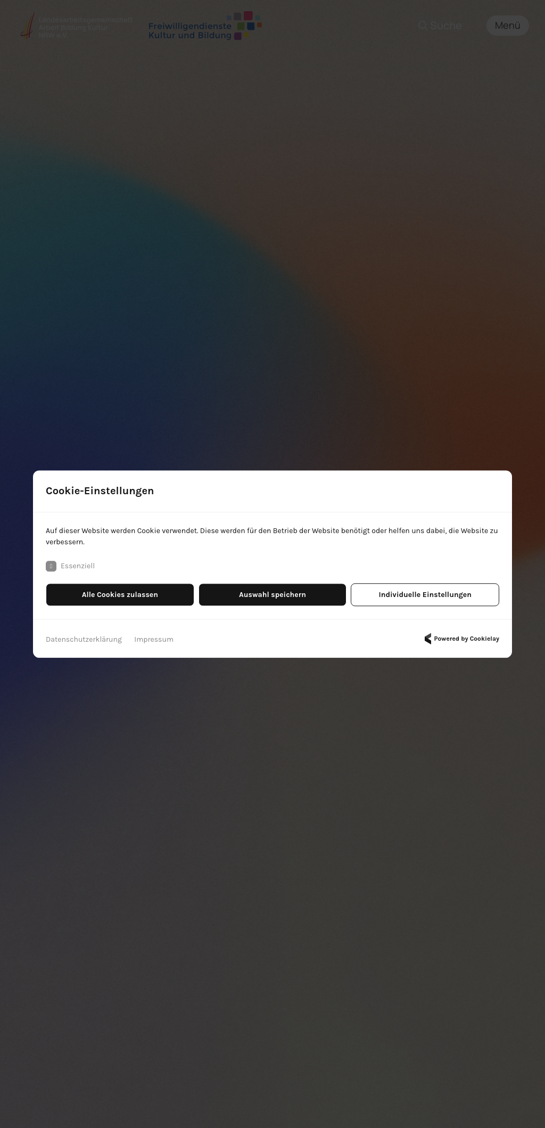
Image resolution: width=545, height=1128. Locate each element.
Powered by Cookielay (460, 638)
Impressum (154, 639)
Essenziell (70, 566)
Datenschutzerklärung (84, 639)
